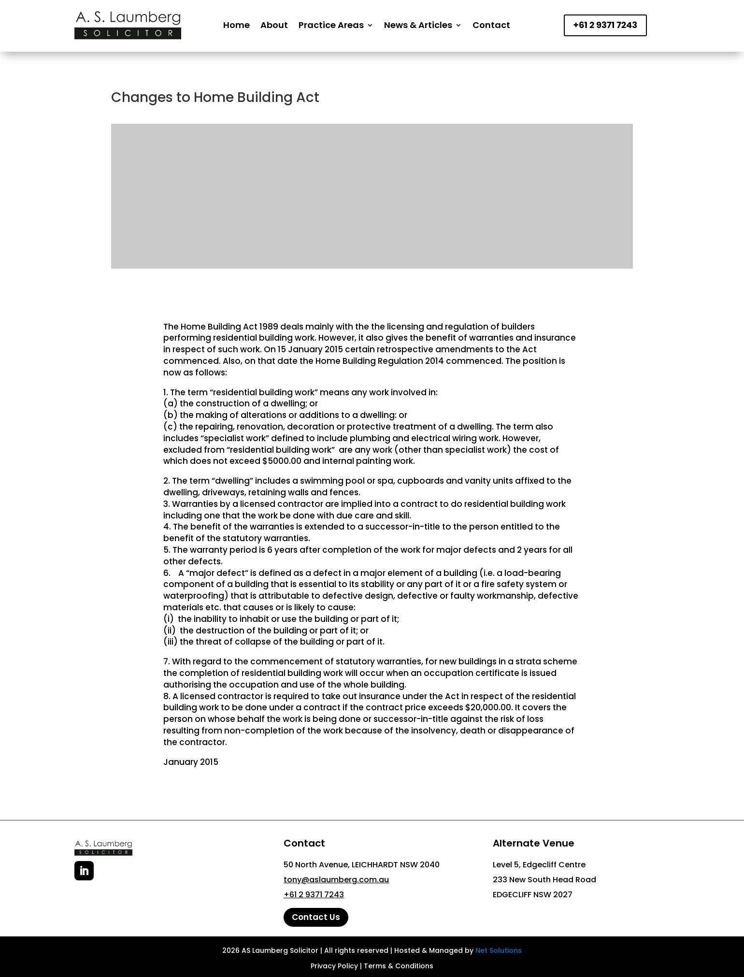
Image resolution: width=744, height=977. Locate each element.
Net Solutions (498, 950)
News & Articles (418, 25)
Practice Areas (331, 25)
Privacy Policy (334, 966)
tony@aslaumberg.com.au (336, 879)
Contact (491, 25)
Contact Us (316, 917)
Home (236, 25)
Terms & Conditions (398, 966)
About (274, 25)
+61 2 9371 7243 (605, 25)
